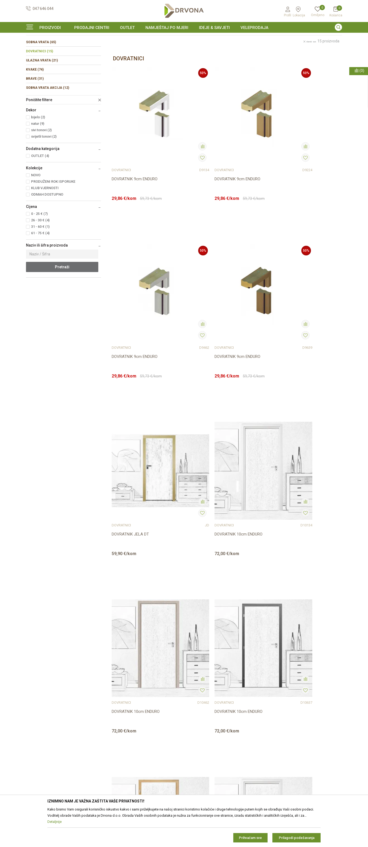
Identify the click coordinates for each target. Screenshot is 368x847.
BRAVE (35, 111)
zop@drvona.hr (324, 715)
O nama (113, 687)
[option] (184, 38)
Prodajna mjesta (120, 703)
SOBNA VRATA (41, 75)
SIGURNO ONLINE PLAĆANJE (183, 38)
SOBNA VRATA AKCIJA (47, 120)
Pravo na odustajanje (205, 710)
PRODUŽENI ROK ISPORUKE (53, 214)
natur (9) (37, 156)
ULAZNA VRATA (42, 93)
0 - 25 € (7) (39, 246)
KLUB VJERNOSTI (45, 221)
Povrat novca (198, 733)
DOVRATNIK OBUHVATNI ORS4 (250, 574)
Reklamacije (197, 718)
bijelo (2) (38, 150)
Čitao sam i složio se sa (299, 740)
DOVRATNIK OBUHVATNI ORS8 (191, 574)
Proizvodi (33, 49)
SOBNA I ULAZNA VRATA (63, 49)
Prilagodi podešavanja (296, 838)
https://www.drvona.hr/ (45, 758)
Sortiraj (242, 61)
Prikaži (296, 61)
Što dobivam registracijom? (210, 755)
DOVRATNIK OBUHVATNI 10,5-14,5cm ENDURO (191, 439)
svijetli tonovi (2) (44, 169)
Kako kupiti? (197, 748)
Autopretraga (219, 61)
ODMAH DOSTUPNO (47, 227)
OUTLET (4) (40, 188)
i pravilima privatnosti (309, 741)
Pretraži (62, 300)
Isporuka (194, 725)
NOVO (35, 208)
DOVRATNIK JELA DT (130, 301)
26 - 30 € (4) (40, 253)
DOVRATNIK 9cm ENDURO (134, 167)
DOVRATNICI (39, 84)
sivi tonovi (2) (41, 163)
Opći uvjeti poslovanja (205, 687)
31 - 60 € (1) (40, 259)
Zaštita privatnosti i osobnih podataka (218, 695)
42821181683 (38, 729)
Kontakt (112, 695)
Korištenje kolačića (202, 703)
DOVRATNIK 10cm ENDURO (194, 301)
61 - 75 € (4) (40, 266)
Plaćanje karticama (203, 740)
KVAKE (35, 102)
